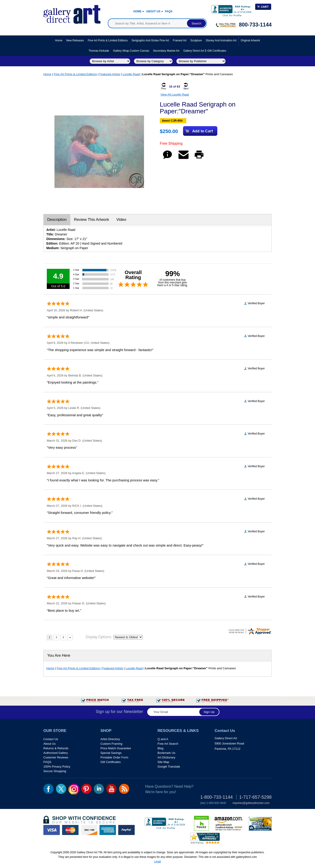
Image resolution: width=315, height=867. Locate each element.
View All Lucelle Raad (174, 94)
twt (61, 789)
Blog (160, 748)
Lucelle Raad (131, 74)
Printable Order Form (114, 757)
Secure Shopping (54, 771)
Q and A (163, 739)
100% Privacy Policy (56, 766)
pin (86, 789)
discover (89, 830)
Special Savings (111, 753)
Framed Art (179, 40)
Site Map (163, 762)
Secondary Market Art (166, 50)
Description (57, 219)
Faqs (169, 11)
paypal (126, 830)
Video (121, 219)
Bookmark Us (166, 753)
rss (124, 789)
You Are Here (58, 655)
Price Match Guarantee (115, 748)
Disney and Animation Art (221, 40)
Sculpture (196, 40)
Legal (157, 861)
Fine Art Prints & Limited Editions (108, 40)
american (108, 830)
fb (48, 789)
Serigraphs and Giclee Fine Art (150, 40)
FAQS (47, 762)
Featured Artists (109, 74)
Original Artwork (250, 40)
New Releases (75, 40)
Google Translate (169, 766)
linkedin (99, 789)
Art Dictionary (166, 757)
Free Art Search (168, 743)
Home (137, 11)
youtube (111, 789)
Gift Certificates (110, 762)
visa (51, 830)
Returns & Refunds (55, 748)
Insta (73, 789)
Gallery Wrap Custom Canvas (131, 50)
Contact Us (50, 739)
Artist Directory (110, 739)
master (70, 830)
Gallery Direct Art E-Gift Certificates (204, 50)
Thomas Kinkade (99, 50)
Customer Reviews (55, 757)
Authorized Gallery (55, 753)
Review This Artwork (91, 219)
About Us (153, 11)
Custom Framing (111, 743)
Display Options (98, 636)
